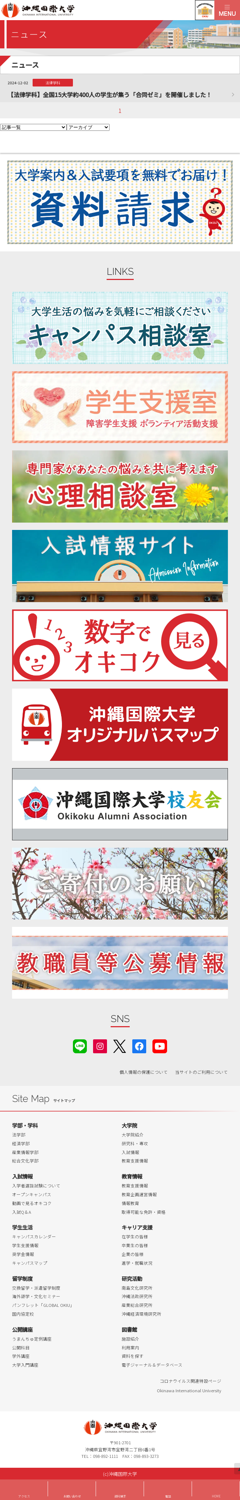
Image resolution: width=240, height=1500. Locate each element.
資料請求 (120, 1496)
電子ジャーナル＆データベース (152, 1365)
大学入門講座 (25, 1365)
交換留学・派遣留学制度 (36, 1288)
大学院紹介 (133, 1135)
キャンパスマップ (29, 1263)
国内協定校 (23, 1314)
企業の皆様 (133, 1254)
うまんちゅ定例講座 (32, 1339)
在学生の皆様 (135, 1236)
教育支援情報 (135, 1161)
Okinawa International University (189, 1390)
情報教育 (130, 1203)
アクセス (24, 1496)
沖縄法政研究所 (137, 1296)
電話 (168, 1496)
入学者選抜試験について (36, 1185)
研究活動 (132, 1278)
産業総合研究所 (137, 1305)
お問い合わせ (72, 1496)
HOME (216, 1496)
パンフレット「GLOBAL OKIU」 (43, 1305)
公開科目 (21, 1347)
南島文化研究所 (137, 1288)
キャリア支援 (137, 1227)
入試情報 (130, 1152)
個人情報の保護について (143, 1072)
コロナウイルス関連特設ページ (190, 1381)
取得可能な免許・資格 (144, 1212)
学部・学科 (25, 1125)
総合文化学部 (25, 1161)
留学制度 (22, 1278)
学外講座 (21, 1356)
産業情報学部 (25, 1152)
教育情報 (132, 1176)
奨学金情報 (23, 1254)
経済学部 (21, 1143)
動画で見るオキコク (32, 1203)
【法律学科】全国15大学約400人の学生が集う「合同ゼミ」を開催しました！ (110, 94)
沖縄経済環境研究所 (141, 1314)
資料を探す (133, 1356)
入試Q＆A (21, 1212)
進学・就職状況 (137, 1263)
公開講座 (22, 1329)
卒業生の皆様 (135, 1245)
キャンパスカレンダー (34, 1236)
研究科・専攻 (135, 1143)
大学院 (129, 1125)
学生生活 (22, 1227)
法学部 (18, 1135)
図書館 (129, 1329)
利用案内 (130, 1347)
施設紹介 (130, 1339)
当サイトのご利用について (201, 1072)
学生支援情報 (25, 1245)
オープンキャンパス (31, 1194)
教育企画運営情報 (139, 1194)
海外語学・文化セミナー (36, 1296)
